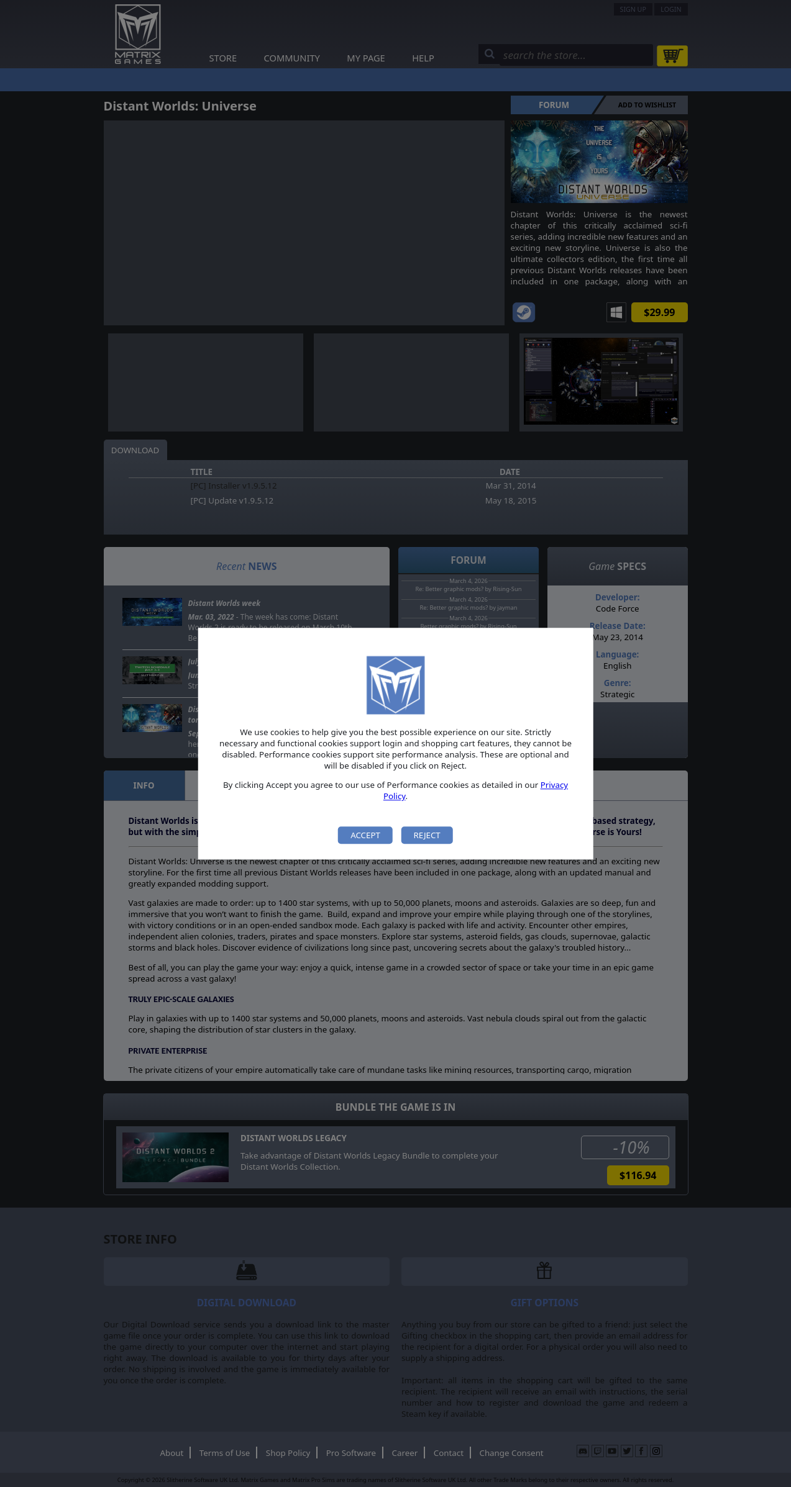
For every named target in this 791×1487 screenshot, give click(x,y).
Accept (365, 835)
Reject (426, 835)
